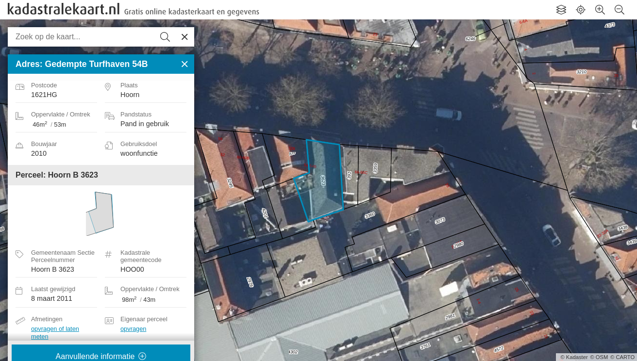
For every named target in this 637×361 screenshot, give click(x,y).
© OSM (599, 357)
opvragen (133, 328)
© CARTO (622, 357)
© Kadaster (574, 357)
